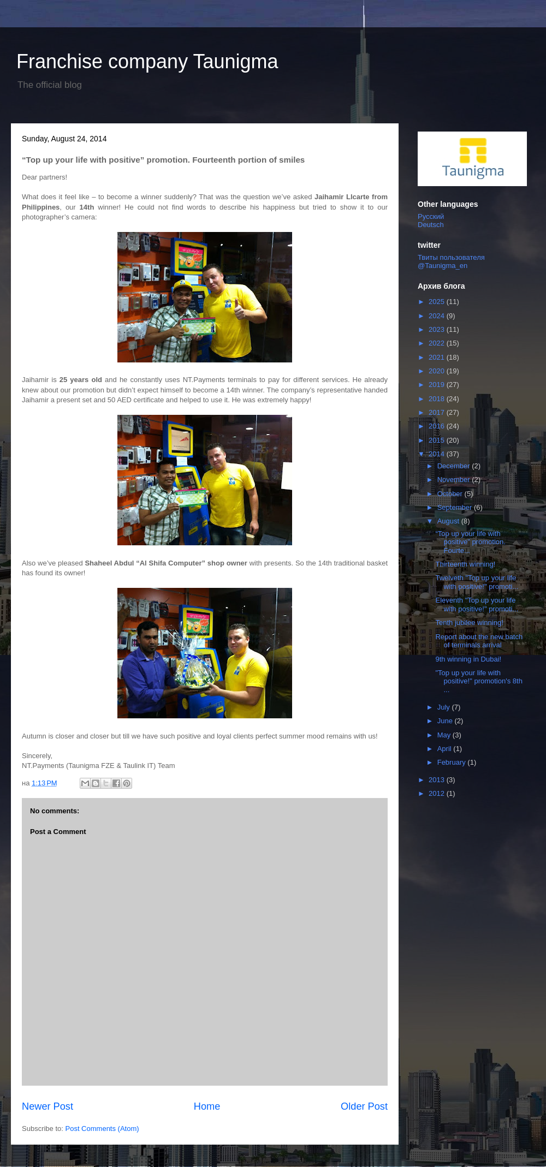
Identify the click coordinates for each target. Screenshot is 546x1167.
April (445, 749)
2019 (438, 384)
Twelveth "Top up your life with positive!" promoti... (476, 582)
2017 (438, 412)
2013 (438, 780)
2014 (438, 454)
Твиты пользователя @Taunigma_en (451, 261)
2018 (438, 399)
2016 (438, 426)
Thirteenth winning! (465, 564)
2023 (438, 329)
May (445, 735)
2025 (438, 301)
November (454, 479)
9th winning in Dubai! (468, 659)
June (446, 721)
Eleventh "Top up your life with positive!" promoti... (476, 604)
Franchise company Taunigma (147, 61)
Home (207, 1106)
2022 (438, 343)
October (451, 494)
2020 (438, 371)
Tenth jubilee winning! (469, 622)
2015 (438, 440)
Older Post (364, 1106)
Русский (431, 216)
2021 (438, 357)
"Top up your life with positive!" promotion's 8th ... (478, 681)
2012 (438, 793)
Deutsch (431, 225)
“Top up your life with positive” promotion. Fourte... (470, 542)
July (444, 707)
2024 (438, 316)
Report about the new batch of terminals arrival (479, 641)
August (449, 521)
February (452, 762)
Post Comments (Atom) (102, 1128)
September (455, 507)
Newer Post (47, 1106)
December (454, 466)
